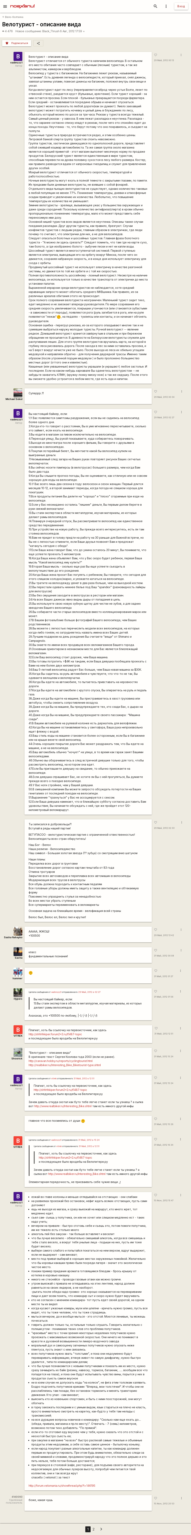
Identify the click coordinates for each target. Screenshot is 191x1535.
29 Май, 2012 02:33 (164, 828)
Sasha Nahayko (13, 937)
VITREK (17, 1035)
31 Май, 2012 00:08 (164, 956)
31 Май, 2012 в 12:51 (84, 1078)
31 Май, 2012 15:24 (163, 1056)
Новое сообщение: (28, 31)
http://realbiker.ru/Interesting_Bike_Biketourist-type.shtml (65, 1065)
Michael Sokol (13, 399)
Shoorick (16, 1058)
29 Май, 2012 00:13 (164, 60)
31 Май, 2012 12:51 (163, 1034)
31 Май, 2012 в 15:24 (89, 1140)
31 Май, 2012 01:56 (163, 997)
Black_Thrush (50, 31)
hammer (17, 978)
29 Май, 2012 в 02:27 (89, 992)
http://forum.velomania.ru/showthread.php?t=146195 (62, 1485)
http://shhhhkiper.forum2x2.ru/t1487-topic (55, 1034)
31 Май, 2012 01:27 (163, 976)
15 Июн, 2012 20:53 (164, 1503)
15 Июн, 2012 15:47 (164, 1200)
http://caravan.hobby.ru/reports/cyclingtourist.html (61, 1061)
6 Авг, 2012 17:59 (72, 31)
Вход (181, 6)
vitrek (54, 1078)
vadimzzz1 (16, 62)
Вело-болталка (13, 17)
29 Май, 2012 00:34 (164, 397)
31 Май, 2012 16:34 (163, 1145)
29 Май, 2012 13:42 (164, 935)
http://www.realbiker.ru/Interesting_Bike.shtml (63, 1106)
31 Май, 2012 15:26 (163, 1124)
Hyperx (18, 998)
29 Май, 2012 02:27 (164, 417)
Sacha (18, 957)
